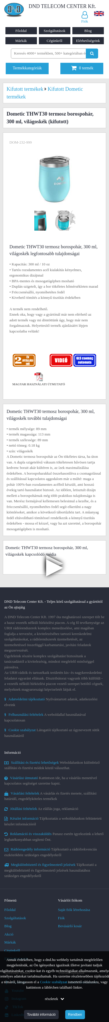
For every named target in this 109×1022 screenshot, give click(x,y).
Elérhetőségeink (88, 41)
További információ (41, 1015)
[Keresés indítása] (92, 54)
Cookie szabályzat (53, 982)
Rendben (75, 1015)
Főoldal (21, 31)
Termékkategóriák (27, 68)
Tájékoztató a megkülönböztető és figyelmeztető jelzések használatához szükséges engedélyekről (50, 870)
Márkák (21, 41)
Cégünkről (54, 41)
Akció (8, 934)
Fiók (61, 918)
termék (82, 68)
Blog (88, 31)
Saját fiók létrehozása (74, 910)
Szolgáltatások (55, 31)
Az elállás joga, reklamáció (41, 809)
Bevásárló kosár (70, 926)
